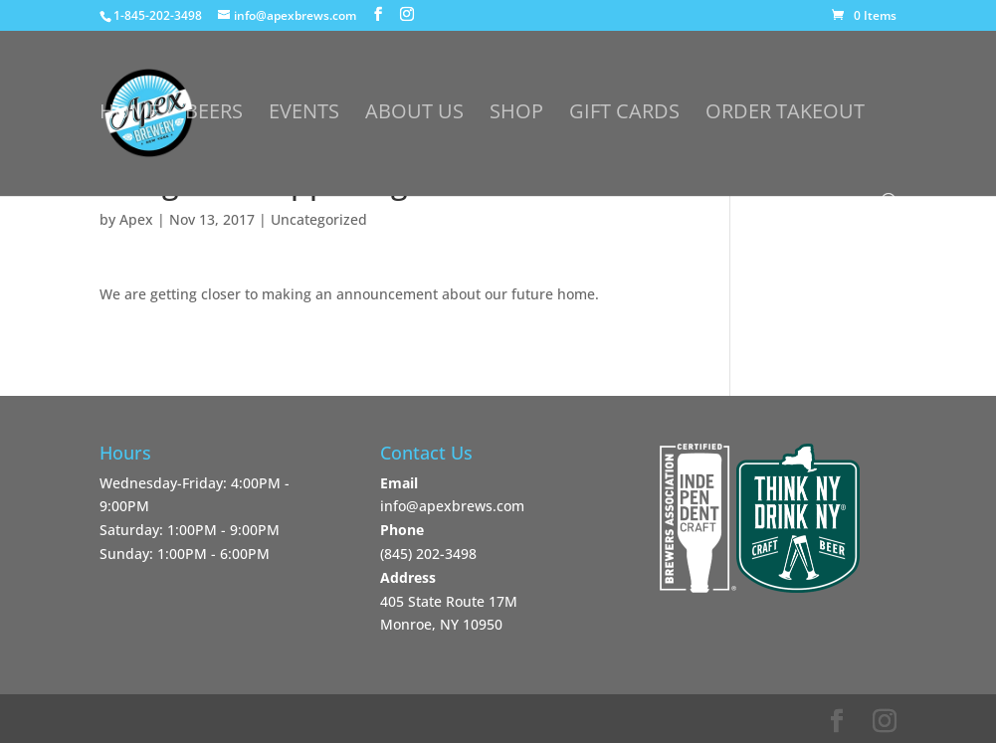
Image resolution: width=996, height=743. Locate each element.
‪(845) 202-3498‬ (428, 553)
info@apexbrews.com (452, 505)
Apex (136, 219)
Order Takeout (785, 114)
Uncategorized (319, 219)
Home (129, 114)
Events (304, 114)
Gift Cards (624, 114)
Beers (214, 114)
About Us (414, 114)
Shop (516, 114)
